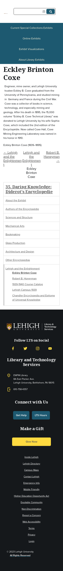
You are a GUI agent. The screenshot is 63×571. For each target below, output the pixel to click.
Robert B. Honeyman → (52, 156)
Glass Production (15, 243)
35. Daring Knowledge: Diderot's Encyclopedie (29, 189)
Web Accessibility (31, 522)
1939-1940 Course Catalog (27, 284)
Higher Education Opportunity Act (31, 496)
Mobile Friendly (31, 489)
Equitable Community (32, 502)
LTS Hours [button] (41, 415)
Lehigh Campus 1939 (24, 290)
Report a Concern (31, 515)
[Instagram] (38, 348)
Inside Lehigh (31, 457)
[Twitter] (25, 348)
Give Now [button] (31, 442)
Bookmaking (13, 234)
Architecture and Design (20, 252)
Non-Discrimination (31, 509)
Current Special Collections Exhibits (32, 28)
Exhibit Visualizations (31, 49)
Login (31, 541)
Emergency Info (31, 483)
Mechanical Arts (15, 226)
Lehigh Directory (31, 463)
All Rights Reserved (20, 555)
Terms (31, 528)
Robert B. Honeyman (24, 278)
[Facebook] (13, 348)
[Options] (45, 11)
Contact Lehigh (31, 476)
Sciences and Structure (19, 217)
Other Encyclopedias (18, 260)
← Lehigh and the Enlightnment (12, 158)
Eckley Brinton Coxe (24, 273)
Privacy (31, 534)
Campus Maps (31, 470)
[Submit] (50, 11)
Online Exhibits (31, 38)
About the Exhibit (16, 200)
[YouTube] (50, 348)
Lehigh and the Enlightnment (31, 158)
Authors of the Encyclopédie (22, 209)
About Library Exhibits (31, 60)
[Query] (35, 11)
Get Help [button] (21, 415)
